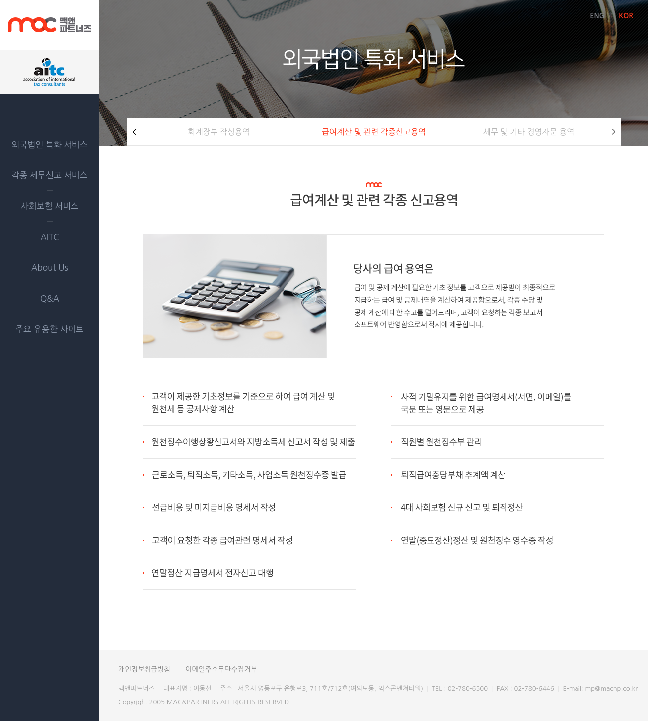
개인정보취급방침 (144, 669)
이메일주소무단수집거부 (221, 669)
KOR (626, 15)
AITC (49, 237)
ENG (597, 15)
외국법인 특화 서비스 (49, 144)
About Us (49, 267)
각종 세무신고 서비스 (49, 175)
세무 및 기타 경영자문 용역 (528, 132)
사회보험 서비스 (50, 206)
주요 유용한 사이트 (49, 329)
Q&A (49, 298)
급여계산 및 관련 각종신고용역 (374, 132)
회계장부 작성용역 (219, 132)
